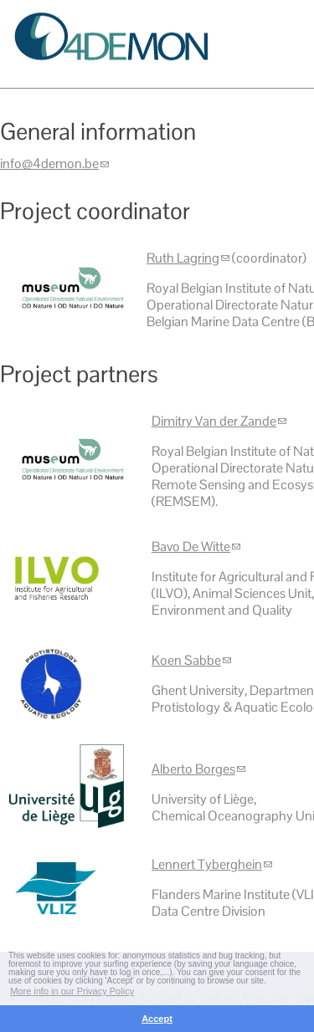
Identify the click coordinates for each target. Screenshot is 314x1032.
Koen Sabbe (191, 660)
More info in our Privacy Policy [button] (72, 991)
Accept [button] (157, 1019)
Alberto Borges (198, 769)
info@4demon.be (54, 163)
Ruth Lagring (188, 258)
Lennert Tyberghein (212, 864)
